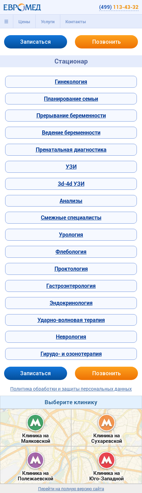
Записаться (35, 42)
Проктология (71, 268)
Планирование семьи (71, 98)
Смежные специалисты (71, 217)
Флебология (71, 251)
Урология (71, 234)
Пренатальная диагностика (71, 149)
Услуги (47, 21)
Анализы (71, 200)
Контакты (75, 21)
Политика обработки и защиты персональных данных (71, 388)
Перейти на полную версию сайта (71, 488)
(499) (119, 6)
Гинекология (71, 81)
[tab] (6, 21)
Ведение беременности (71, 132)
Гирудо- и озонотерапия (71, 353)
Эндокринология (71, 302)
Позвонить (106, 42)
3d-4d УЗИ (71, 183)
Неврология (71, 336)
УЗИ (71, 166)
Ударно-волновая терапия (71, 319)
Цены (24, 21)
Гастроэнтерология (71, 285)
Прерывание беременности (71, 115)
